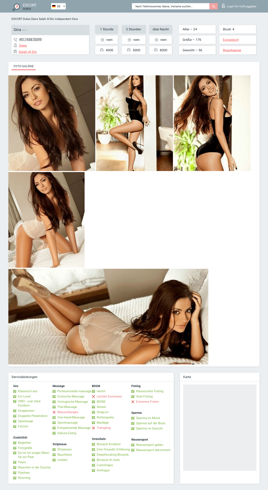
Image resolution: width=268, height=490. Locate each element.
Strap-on (102, 412)
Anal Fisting (144, 396)
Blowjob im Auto (108, 460)
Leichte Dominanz (109, 396)
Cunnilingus (105, 465)
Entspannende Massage (74, 428)
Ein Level (24, 396)
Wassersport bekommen (153, 450)
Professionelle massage (74, 391)
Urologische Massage (72, 402)
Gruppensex (26, 411)
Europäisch (231, 40)
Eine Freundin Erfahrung (113, 449)
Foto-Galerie (24, 66)
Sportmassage (67, 422)
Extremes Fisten (147, 402)
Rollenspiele (105, 417)
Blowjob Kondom (109, 444)
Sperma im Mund (148, 418)
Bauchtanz (64, 455)
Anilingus (103, 470)
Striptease (64, 449)
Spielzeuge (25, 421)
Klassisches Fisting (149, 391)
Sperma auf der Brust (150, 423)
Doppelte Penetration (33, 416)
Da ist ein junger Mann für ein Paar (33, 455)
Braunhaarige (232, 50)
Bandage (103, 422)
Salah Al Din (46, 19)
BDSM (101, 402)
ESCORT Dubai (21, 19)
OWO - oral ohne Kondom (29, 403)
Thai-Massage (67, 407)
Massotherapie (67, 412)
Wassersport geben (149, 445)
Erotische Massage (70, 396)
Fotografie (25, 448)
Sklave (101, 407)
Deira (34, 19)
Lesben (62, 460)
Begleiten (24, 443)
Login (239, 5)
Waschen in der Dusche (34, 467)
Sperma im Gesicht (149, 428)
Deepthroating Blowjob (113, 455)
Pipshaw (24, 473)
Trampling (104, 428)
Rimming (24, 478)
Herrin (101, 391)
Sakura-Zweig (66, 433)
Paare (22, 462)
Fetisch (23, 426)
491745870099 (30, 39)
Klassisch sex (27, 391)
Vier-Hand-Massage (71, 417)
